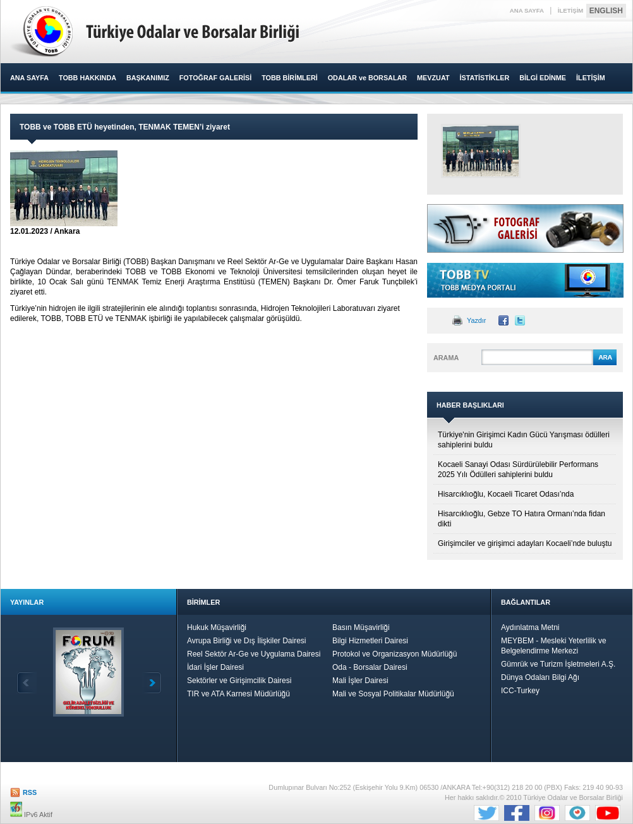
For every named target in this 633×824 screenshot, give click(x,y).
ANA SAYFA (527, 10)
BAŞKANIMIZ (147, 78)
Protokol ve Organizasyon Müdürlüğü (394, 654)
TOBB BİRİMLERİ (290, 78)
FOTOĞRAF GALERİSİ (215, 78)
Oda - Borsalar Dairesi (369, 667)
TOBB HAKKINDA (87, 78)
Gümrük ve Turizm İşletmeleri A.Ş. (558, 664)
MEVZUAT (433, 78)
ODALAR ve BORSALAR (367, 78)
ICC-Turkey (520, 690)
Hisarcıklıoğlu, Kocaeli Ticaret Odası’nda (506, 494)
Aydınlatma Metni (530, 627)
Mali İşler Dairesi (360, 680)
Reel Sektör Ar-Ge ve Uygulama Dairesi (253, 654)
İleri (152, 683)
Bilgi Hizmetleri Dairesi (370, 640)
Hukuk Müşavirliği (216, 627)
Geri (26, 683)
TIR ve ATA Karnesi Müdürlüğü (238, 693)
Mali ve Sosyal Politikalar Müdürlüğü (393, 693)
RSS (30, 792)
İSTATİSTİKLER (484, 78)
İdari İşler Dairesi (215, 667)
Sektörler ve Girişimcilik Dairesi (239, 680)
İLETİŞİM (571, 10)
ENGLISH (606, 10)
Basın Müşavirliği (361, 627)
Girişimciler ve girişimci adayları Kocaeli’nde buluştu (525, 543)
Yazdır (476, 320)
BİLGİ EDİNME (542, 78)
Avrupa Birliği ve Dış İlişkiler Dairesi (246, 640)
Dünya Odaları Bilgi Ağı (540, 677)
